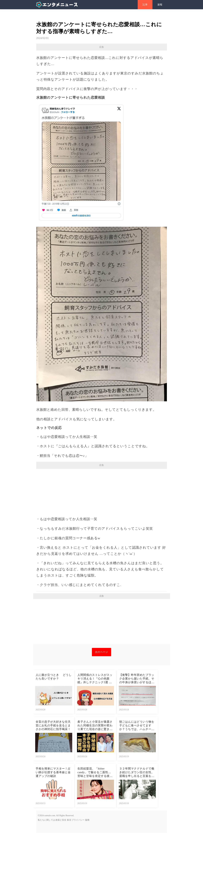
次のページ (101, 695)
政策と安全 (60, 863)
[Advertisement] (101, 72)
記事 (145, 4)
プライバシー (78, 863)
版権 (87, 863)
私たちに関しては (46, 863)
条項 (69, 863)
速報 (159, 4)
